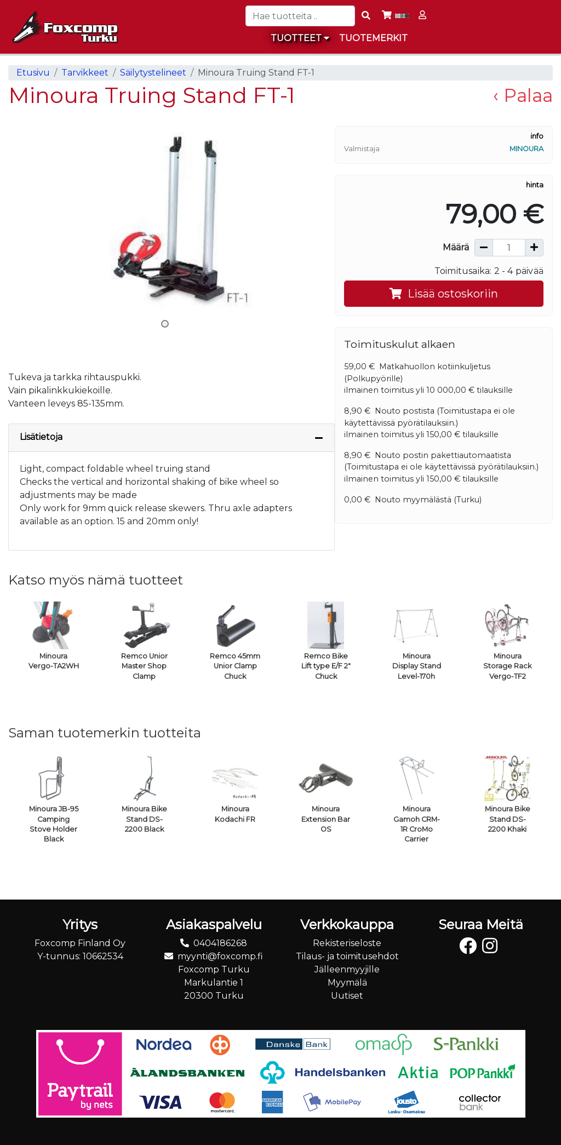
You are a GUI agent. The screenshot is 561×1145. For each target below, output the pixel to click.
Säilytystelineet (153, 72)
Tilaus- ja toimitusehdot (347, 956)
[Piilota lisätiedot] (318, 438)
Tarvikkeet (84, 72)
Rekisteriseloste (347, 943)
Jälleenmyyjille (347, 969)
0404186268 (220, 943)
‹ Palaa (523, 95)
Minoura (526, 149)
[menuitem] (374, 38)
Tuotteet (300, 38)
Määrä (456, 247)
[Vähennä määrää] (483, 248)
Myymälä (347, 982)
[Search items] (365, 15)
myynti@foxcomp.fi (220, 956)
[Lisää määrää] (534, 248)
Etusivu (33, 72)
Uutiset (347, 996)
